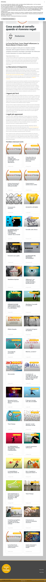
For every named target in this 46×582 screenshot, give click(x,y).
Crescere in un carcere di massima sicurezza (31, 521)
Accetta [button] (41, 18)
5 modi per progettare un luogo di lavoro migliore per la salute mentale (14, 521)
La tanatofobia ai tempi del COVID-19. (13, 472)
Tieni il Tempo (29, 494)
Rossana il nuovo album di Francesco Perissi (13, 402)
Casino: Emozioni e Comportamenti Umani (31, 546)
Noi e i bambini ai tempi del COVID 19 (31, 472)
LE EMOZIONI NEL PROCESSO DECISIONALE (31, 257)
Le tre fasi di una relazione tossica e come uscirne (13, 546)
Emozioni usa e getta (13, 255)
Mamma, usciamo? (31, 351)
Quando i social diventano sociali (30, 424)
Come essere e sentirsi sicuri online (31, 184)
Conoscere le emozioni (11, 207)
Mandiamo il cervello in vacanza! (31, 305)
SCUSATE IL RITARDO (32, 207)
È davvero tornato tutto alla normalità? (31, 401)
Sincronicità (11, 374)
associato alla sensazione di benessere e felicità (15, 74)
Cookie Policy (41, 572)
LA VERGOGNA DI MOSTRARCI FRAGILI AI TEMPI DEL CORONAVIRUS (14, 448)
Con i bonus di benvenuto (34, 127)
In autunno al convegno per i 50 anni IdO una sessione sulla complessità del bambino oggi (32, 376)
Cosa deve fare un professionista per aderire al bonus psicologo (31, 159)
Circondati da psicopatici (11, 352)
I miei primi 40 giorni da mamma (31, 330)
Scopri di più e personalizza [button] (8, 18)
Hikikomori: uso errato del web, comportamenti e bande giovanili (30, 281)
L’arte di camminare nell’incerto (31, 447)
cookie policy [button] (20, 5)
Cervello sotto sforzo (31, 229)
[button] (44, 2)
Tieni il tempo (11, 424)
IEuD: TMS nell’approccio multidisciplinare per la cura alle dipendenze (13, 160)
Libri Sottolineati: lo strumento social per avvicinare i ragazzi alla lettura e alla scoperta (13, 496)
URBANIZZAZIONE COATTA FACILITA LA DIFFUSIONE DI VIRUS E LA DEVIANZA (14, 306)
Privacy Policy (41, 569)
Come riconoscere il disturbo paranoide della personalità (13, 185)
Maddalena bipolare (13, 279)
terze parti (19, 6)
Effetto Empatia (12, 329)
